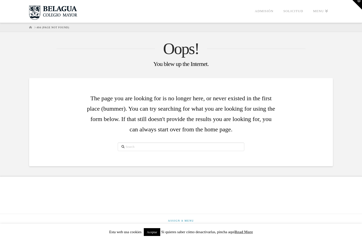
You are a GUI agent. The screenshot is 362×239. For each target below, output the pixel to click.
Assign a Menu (181, 220)
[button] (357, 5)
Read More (244, 232)
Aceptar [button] (152, 232)
